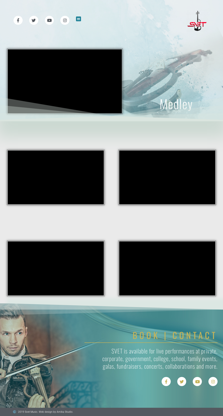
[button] (78, 18)
